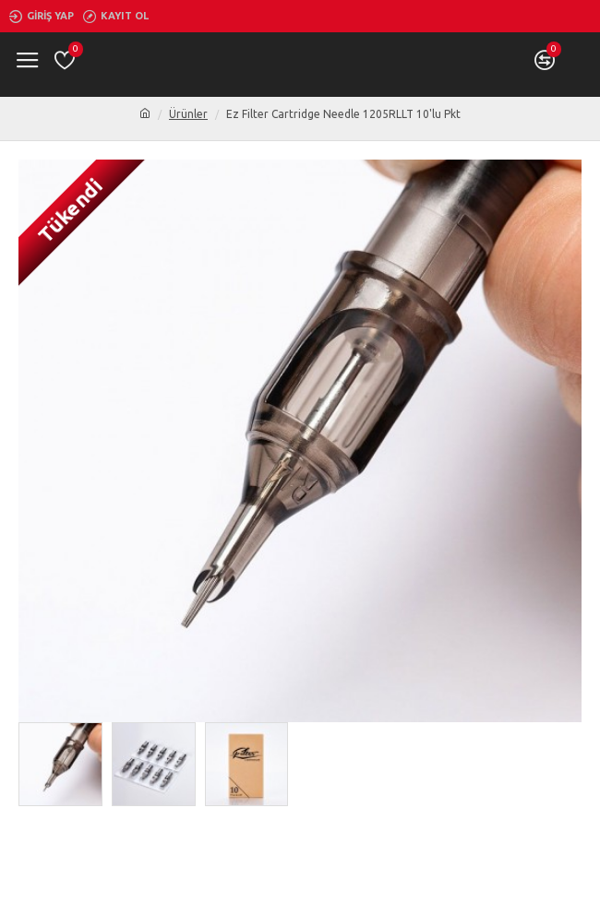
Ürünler (188, 114)
